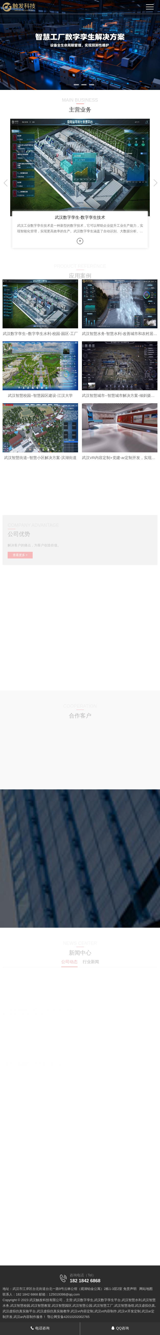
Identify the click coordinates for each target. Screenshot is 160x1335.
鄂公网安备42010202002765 (68, 1317)
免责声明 (130, 1289)
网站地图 (146, 1289)
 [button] (154, 183)
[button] (68, 84)
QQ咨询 (120, 1328)
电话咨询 (40, 1328)
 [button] (6, 183)
